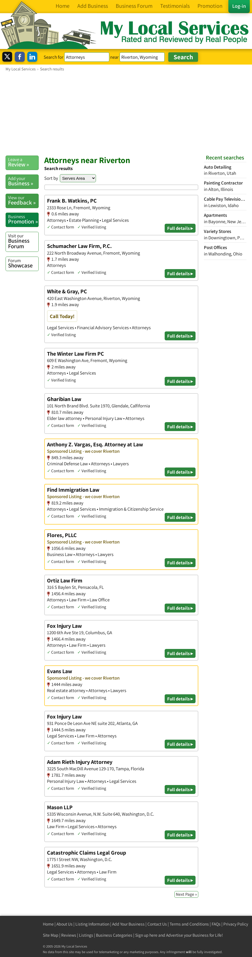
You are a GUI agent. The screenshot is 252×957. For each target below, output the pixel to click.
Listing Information (92, 924)
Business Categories (114, 935)
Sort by (51, 178)
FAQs (216, 924)
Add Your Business (128, 924)
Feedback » (23, 200)
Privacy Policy (235, 924)
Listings (86, 935)
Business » (23, 181)
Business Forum (23, 241)
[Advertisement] (126, 113)
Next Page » (186, 894)
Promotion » (23, 219)
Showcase (23, 263)
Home (48, 924)
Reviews (68, 935)
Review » (23, 162)
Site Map (50, 935)
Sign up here (146, 935)
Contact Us (157, 924)
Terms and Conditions (189, 924)
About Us (64, 924)
